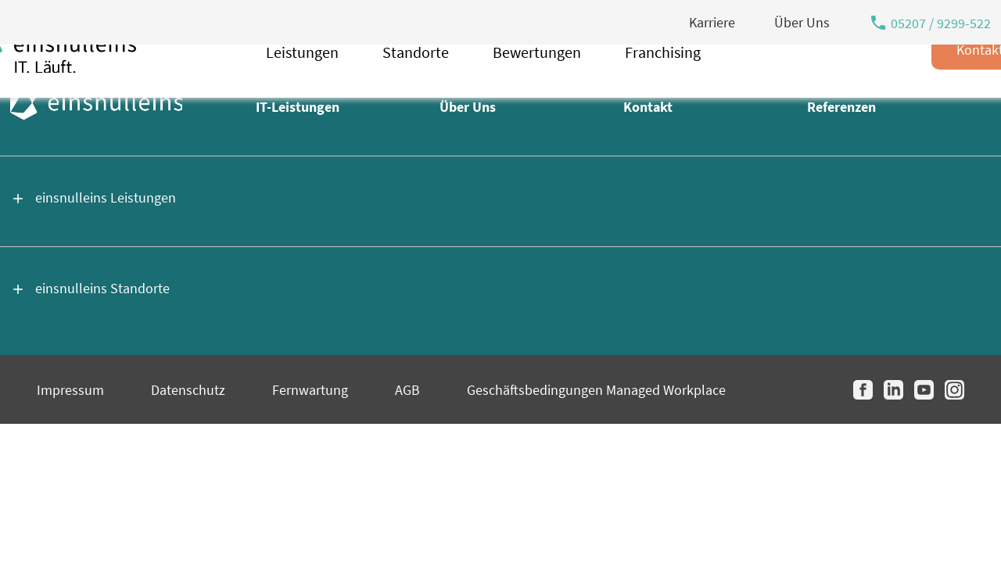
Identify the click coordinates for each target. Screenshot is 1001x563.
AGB (407, 390)
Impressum (70, 390)
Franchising (663, 92)
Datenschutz (188, 390)
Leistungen (302, 92)
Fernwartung (310, 390)
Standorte (415, 92)
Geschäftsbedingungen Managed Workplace (596, 390)
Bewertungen (537, 92)
